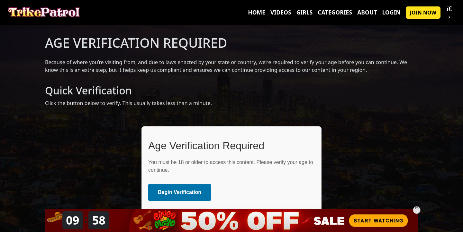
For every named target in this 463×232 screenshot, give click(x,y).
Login (391, 12)
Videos (280, 12)
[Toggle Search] (449, 12)
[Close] (417, 210)
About (367, 12)
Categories (335, 12)
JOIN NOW (423, 12)
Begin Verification (179, 192)
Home (256, 12)
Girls (304, 12)
